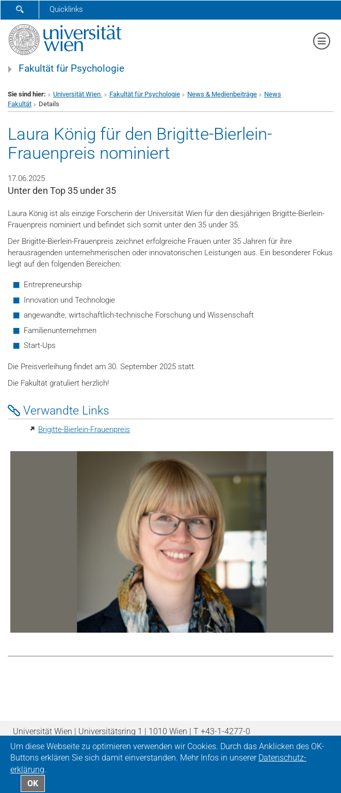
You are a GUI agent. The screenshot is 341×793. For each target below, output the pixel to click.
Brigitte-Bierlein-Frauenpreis (84, 429)
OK (32, 783)
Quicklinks (66, 9)
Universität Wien (77, 94)
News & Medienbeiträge (222, 94)
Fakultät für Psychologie (71, 68)
